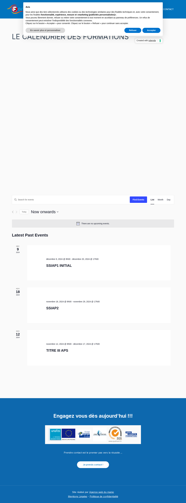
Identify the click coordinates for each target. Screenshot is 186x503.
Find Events (138, 199)
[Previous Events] (13, 212)
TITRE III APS (57, 350)
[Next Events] (16, 212)
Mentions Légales (77, 496)
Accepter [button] (151, 30)
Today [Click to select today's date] (24, 212)
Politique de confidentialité (104, 496)
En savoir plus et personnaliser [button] (45, 30)
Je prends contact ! (93, 464)
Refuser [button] (133, 30)
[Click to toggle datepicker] (44, 212)
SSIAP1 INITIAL (59, 266)
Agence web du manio (101, 492)
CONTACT (168, 9)
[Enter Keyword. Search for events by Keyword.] (71, 199)
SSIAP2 (52, 308)
